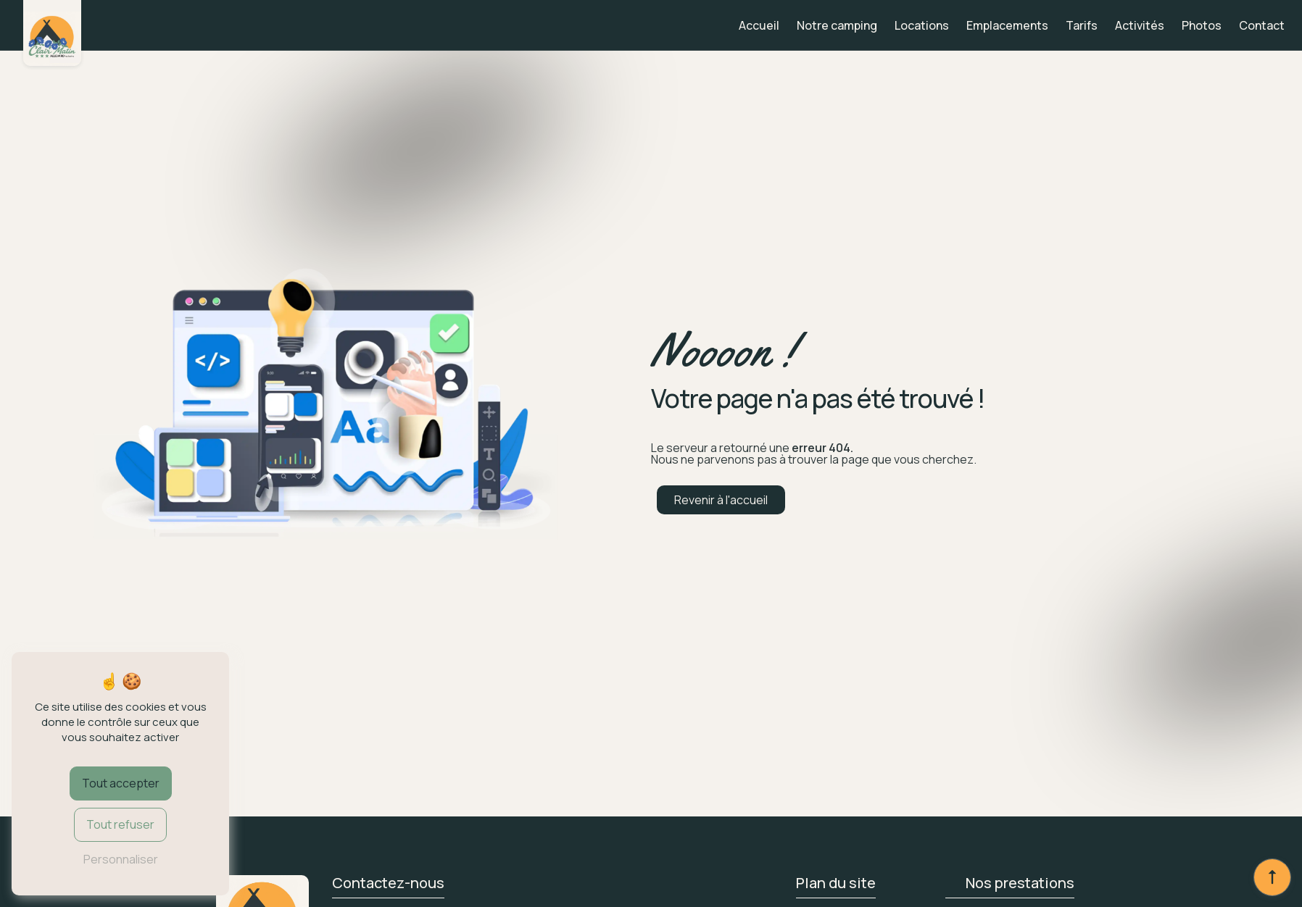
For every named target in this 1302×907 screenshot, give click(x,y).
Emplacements (1007, 25)
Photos (1202, 25)
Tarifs (1082, 25)
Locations (922, 25)
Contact (1262, 25)
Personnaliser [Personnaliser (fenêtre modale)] (120, 859)
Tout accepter (120, 783)
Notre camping (837, 25)
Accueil (759, 25)
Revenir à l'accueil (721, 500)
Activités (1139, 25)
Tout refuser (120, 824)
